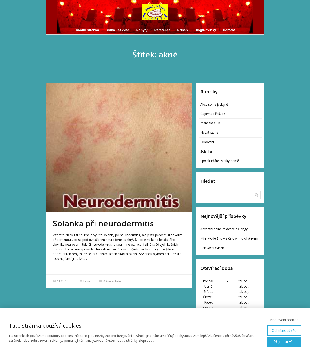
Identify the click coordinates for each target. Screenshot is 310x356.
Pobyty (142, 30)
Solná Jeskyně (117, 30)
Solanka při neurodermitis (103, 223)
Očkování (207, 142)
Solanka (206, 151)
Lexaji (85, 281)
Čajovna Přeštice (212, 113)
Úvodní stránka (87, 30)
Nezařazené (209, 132)
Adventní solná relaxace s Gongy (224, 229)
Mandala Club (210, 123)
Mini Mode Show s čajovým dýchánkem (229, 238)
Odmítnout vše (284, 330)
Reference (162, 30)
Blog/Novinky (205, 30)
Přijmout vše (284, 341)
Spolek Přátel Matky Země (219, 161)
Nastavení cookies (284, 319)
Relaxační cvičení (212, 248)
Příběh (182, 30)
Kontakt (229, 30)
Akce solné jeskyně (214, 104)
